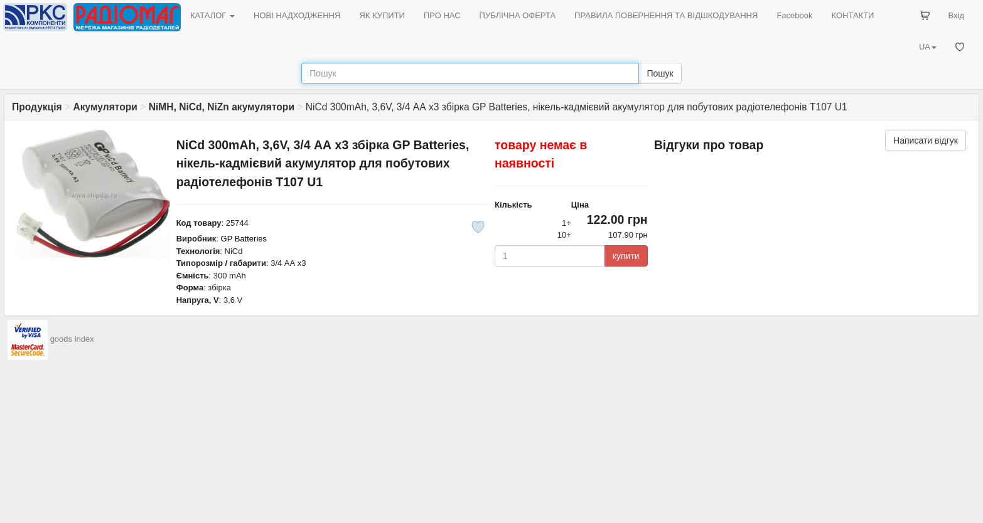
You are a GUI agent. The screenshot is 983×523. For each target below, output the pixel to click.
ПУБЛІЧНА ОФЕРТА (518, 15)
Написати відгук (925, 140)
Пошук (660, 73)
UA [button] (928, 46)
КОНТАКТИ (852, 15)
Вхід (956, 15)
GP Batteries (244, 238)
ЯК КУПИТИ (382, 15)
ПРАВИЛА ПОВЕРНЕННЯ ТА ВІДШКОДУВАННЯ (666, 15)
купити (626, 256)
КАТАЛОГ (212, 15)
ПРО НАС (442, 15)
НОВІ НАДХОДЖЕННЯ (297, 15)
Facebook (794, 15)
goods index (72, 339)
